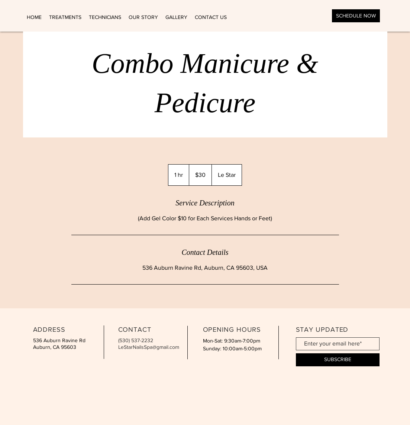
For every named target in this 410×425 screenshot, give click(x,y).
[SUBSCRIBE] (338, 359)
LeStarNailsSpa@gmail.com (148, 347)
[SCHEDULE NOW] (356, 15)
